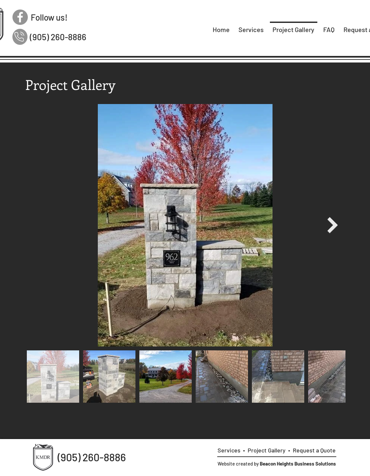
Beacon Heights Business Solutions (298, 464)
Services (229, 450)
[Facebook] (20, 17)
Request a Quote (314, 450)
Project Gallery (267, 450)
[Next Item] (332, 225)
